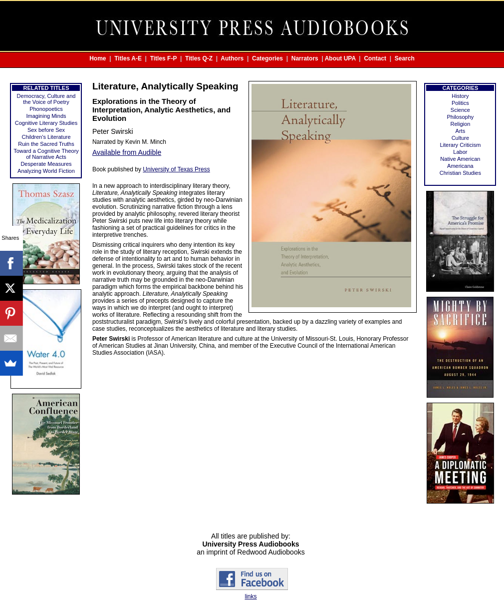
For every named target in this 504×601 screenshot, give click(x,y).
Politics (460, 103)
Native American (460, 159)
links (250, 596)
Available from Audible (126, 152)
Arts (461, 131)
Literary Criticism (460, 145)
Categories (267, 58)
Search (405, 58)
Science (460, 110)
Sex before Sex (46, 130)
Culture (460, 138)
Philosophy (460, 117)
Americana (460, 166)
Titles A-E (128, 58)
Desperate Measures (45, 164)
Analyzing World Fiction (46, 171)
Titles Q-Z (199, 58)
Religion (461, 124)
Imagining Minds (46, 116)
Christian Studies (460, 173)
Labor (460, 152)
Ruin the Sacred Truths (46, 144)
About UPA (340, 58)
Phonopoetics (46, 109)
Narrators (304, 58)
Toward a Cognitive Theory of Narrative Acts (46, 154)
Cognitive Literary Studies (46, 123)
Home (97, 58)
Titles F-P (163, 58)
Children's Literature (45, 137)
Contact (375, 58)
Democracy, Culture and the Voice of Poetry (46, 99)
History (460, 96)
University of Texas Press (176, 169)
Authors (232, 58)
